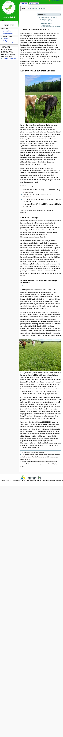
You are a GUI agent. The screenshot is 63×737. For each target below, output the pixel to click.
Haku (2, 20)
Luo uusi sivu (34, 3)
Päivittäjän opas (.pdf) (9, 58)
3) (22, 285)
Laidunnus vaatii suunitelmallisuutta (46, 20)
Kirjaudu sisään (55, 0)
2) (21, 285)
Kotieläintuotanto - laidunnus (36, 8)
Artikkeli (24, 3)
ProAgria (5, 38)
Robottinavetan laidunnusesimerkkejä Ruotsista (51, 25)
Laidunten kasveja (46, 23)
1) (38, 185)
